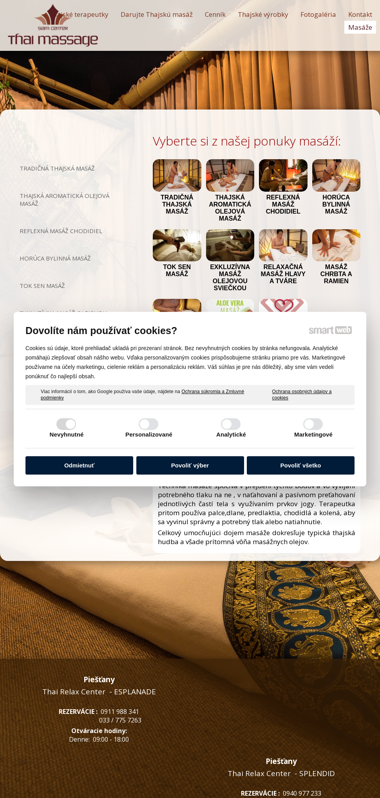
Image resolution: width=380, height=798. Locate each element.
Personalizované (148, 434)
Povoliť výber (190, 465)
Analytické (231, 434)
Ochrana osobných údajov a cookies (302, 395)
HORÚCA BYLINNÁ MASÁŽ (337, 204)
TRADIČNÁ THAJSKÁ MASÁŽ (178, 204)
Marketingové (313, 434)
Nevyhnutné (67, 434)
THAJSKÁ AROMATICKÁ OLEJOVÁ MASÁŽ (231, 208)
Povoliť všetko (300, 465)
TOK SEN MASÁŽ (177, 270)
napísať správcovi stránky (181, 786)
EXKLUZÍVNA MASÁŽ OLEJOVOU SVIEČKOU (231, 277)
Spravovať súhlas (315, 786)
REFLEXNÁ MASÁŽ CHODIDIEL (284, 204)
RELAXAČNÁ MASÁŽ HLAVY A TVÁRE (284, 274)
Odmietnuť (79, 465)
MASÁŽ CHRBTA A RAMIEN (337, 274)
